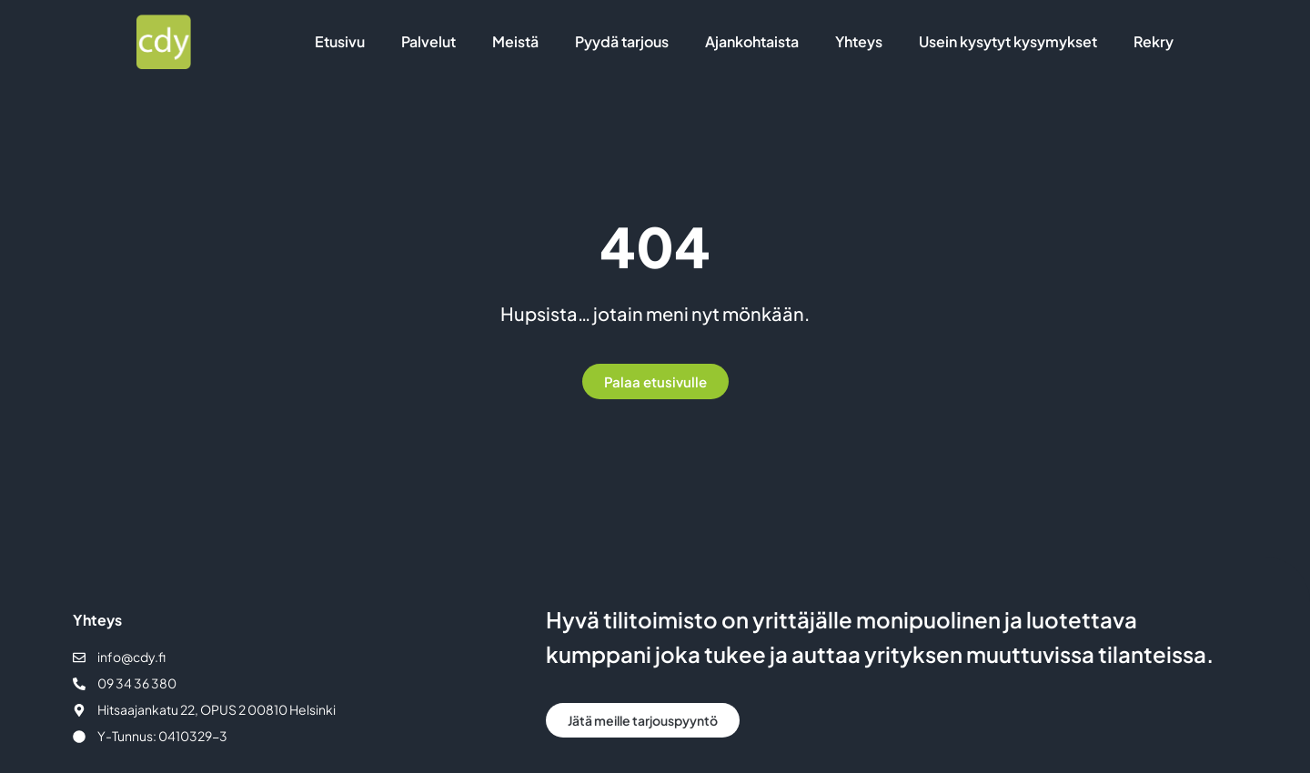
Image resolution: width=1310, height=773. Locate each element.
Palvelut (428, 41)
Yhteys (858, 41)
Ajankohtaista (752, 41)
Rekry (1154, 41)
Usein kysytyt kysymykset (1008, 41)
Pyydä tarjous (622, 41)
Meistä (515, 41)
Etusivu (340, 41)
